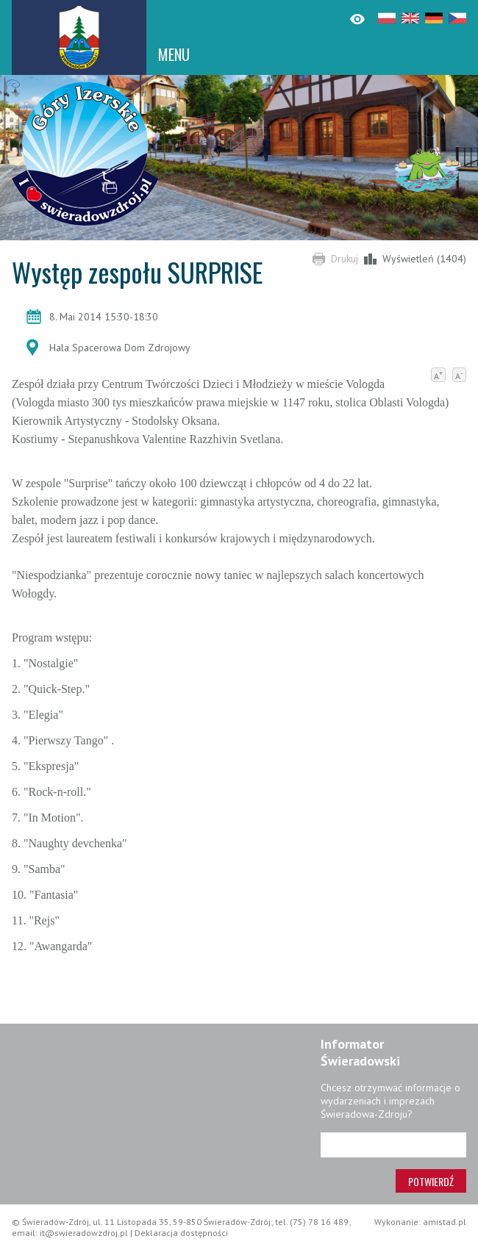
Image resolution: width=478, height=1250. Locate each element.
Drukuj (344, 258)
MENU (174, 54)
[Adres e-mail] (393, 1145)
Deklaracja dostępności (181, 1232)
